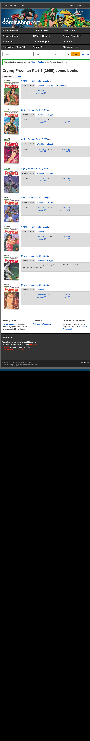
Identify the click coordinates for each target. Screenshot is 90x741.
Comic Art (38, 47)
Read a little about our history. (14, 349)
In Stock (17, 77)
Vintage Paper (41, 41)
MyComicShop (21, 21)
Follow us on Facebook (42, 324)
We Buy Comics (9, 324)
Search (75, 54)
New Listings (10, 36)
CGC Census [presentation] (61, 86)
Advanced (85, 54)
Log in (21, 5)
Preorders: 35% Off (14, 47)
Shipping (79, 5)
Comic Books (40, 30)
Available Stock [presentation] (28, 85)
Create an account (9, 5)
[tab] (28, 85)
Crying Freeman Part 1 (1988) (34, 81)
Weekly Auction (38, 62)
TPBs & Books (41, 36)
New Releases (11, 30)
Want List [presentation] (40, 86)
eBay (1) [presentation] (50, 86)
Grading (71, 5)
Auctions (8, 41)
